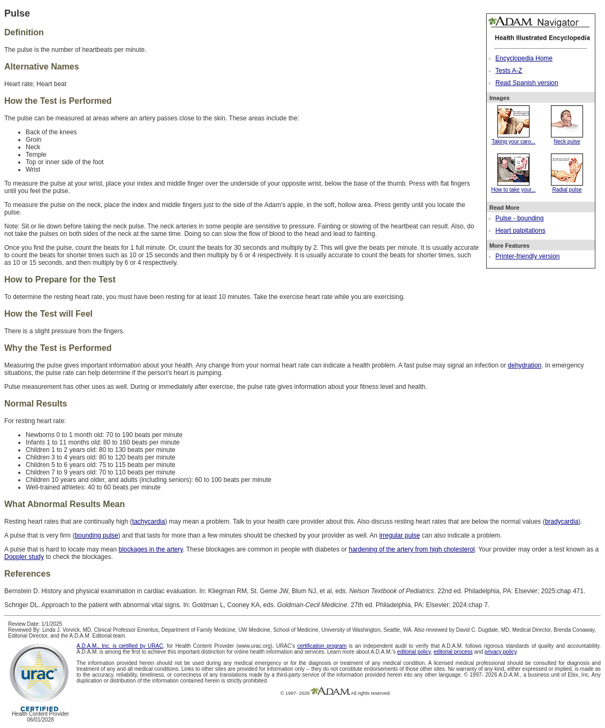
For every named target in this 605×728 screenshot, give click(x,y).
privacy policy (500, 652)
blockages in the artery (150, 549)
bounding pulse (96, 535)
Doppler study (24, 557)
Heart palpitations (520, 230)
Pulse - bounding (519, 218)
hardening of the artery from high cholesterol (411, 549)
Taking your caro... (513, 138)
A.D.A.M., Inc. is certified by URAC (120, 646)
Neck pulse (567, 138)
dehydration (525, 365)
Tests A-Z (508, 70)
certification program (321, 646)
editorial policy (414, 652)
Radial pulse (567, 187)
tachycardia (148, 521)
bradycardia (562, 521)
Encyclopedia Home (524, 58)
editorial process (453, 652)
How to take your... (513, 187)
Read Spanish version (526, 83)
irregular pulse (399, 535)
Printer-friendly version (527, 256)
